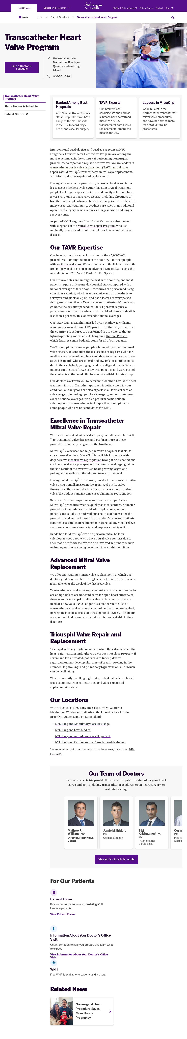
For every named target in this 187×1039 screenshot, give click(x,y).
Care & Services (60, 17)
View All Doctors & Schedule (116, 859)
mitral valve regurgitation (85, 460)
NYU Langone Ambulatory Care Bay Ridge (82, 724)
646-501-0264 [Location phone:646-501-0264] (62, 76)
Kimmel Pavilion (116, 336)
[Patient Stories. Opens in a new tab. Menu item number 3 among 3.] (25, 114)
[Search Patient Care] (172, 17)
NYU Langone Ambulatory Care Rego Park (82, 736)
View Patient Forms (62, 914)
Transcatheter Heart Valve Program (97, 17)
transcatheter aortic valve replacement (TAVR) (80, 167)
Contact (159, 8)
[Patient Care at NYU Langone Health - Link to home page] (93, 5)
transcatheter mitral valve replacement (87, 574)
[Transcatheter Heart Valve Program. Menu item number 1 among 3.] (24, 97)
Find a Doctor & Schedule (22, 67)
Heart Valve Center (96, 221)
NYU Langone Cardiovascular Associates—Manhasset (90, 742)
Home (39, 17)
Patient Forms (146, 8)
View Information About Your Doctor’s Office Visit (79, 956)
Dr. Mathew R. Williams (115, 322)
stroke (116, 311)
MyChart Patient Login (125, 8)
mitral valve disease (76, 440)
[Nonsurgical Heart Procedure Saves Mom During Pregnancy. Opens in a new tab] (82, 1011)
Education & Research (56, 8)
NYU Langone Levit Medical (73, 730)
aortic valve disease (69, 264)
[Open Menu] (23, 17)
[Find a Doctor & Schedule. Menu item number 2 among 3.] (25, 106)
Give (169, 8)
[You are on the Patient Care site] (24, 8)
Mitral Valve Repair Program (96, 226)
